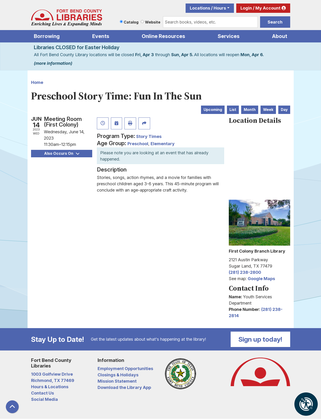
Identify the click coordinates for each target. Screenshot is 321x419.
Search (275, 22)
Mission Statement (117, 381)
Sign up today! (260, 339)
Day (284, 109)
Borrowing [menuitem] (47, 36)
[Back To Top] (12, 406)
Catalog (131, 22)
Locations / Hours (208, 8)
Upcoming (213, 109)
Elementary (163, 143)
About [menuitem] (279, 36)
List (232, 109)
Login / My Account (260, 8)
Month (250, 109)
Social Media (44, 399)
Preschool (137, 143)
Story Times (149, 136)
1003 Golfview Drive (52, 374)
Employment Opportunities (125, 368)
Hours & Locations (49, 386)
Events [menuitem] (100, 36)
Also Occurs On (61, 153)
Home (37, 82)
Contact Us (42, 393)
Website (152, 22)
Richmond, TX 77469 (52, 380)
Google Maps (261, 278)
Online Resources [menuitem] (163, 36)
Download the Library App (124, 387)
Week (268, 109)
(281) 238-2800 (245, 272)
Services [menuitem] (229, 36)
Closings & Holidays (118, 374)
